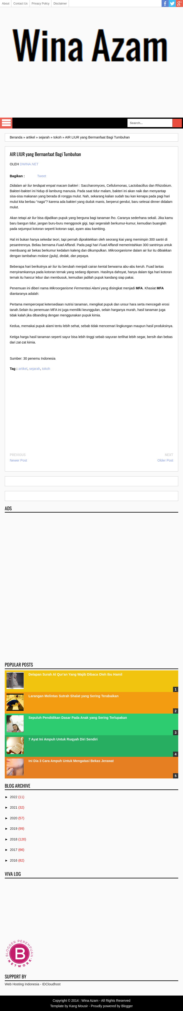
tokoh (46, 369)
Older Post (165, 460)
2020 (13, 818)
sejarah (34, 369)
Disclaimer (60, 3)
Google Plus (179, 3)
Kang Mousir (78, 1006)
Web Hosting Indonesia (22, 984)
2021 (13, 807)
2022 (13, 797)
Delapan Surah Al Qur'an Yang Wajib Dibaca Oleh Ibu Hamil (75, 674)
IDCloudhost (51, 984)
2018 (13, 839)
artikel (22, 369)
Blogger (127, 1006)
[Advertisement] (91, 100)
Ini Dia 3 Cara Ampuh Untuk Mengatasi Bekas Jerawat (71, 761)
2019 (13, 828)
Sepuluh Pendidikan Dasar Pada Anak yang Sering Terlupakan (78, 718)
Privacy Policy (41, 3)
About (5, 3)
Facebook (165, 3)
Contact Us (20, 3)
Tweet (41, 176)
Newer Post (18, 460)
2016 (13, 860)
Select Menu (6, 123)
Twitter (172, 3)
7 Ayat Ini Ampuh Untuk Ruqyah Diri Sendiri (63, 739)
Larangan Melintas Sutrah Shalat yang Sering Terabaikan (74, 696)
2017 (13, 850)
